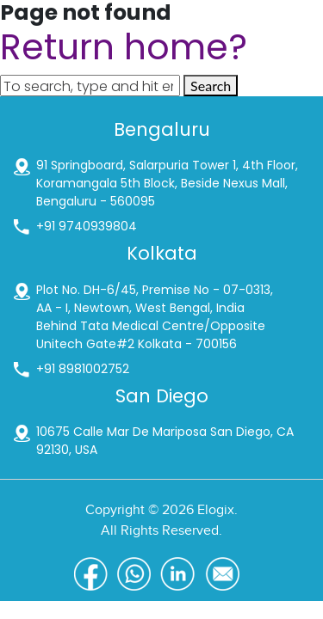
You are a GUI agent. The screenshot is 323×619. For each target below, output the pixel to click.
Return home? (123, 46)
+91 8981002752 (82, 368)
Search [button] (210, 85)
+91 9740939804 (86, 226)
